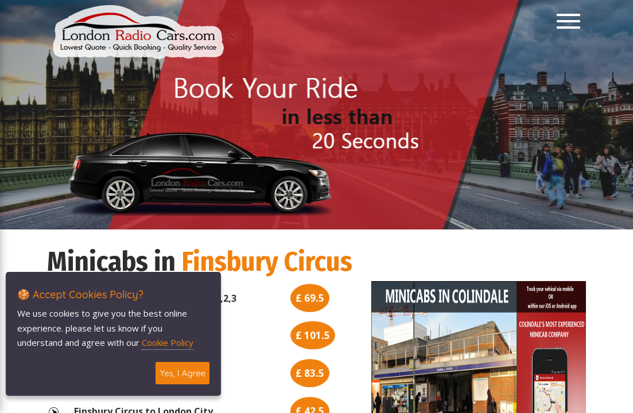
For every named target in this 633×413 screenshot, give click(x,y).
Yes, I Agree (182, 373)
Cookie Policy (167, 342)
